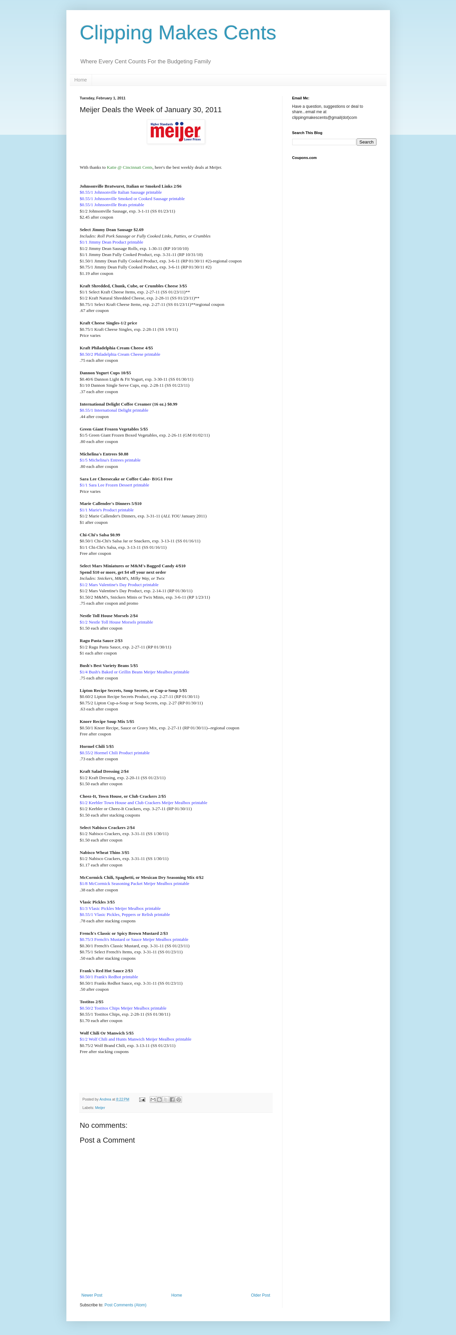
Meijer (100, 1108)
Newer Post (92, 1295)
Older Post (260, 1295)
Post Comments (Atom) (125, 1305)
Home (80, 80)
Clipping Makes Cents (178, 32)
